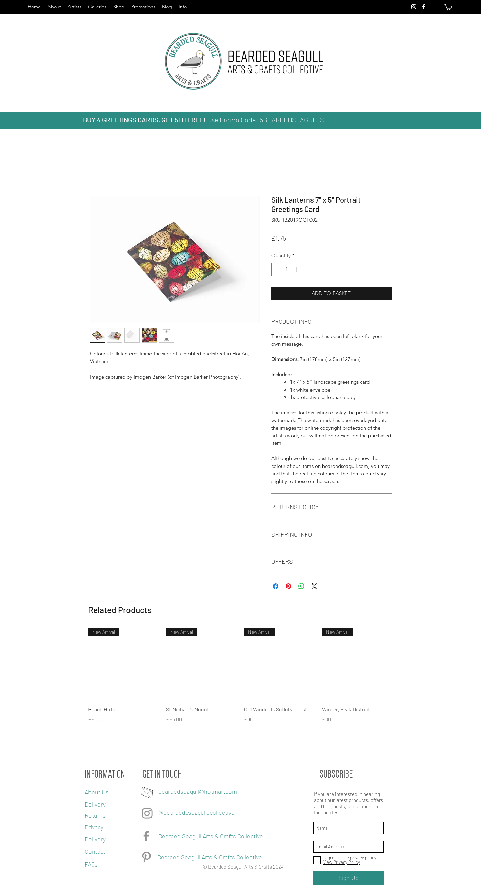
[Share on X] (314, 586)
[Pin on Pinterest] (288, 586)
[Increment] (296, 269)
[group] (241, 685)
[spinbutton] (286, 269)
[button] (448, 6)
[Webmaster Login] (119, 888)
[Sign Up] (348, 878)
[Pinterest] (146, 857)
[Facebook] (146, 836)
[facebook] (423, 6)
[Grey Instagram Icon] (147, 813)
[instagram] (413, 6)
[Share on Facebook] (276, 586)
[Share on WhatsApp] (301, 586)
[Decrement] (276, 269)
